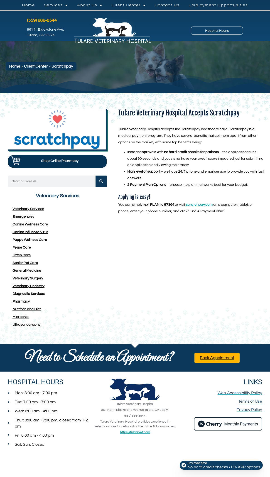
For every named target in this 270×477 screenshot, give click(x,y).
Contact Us (167, 5)
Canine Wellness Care (30, 225)
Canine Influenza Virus (30, 233)
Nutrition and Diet (26, 310)
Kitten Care (21, 256)
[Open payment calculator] (220, 464)
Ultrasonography (26, 326)
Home (28, 5)
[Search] (101, 182)
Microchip (20, 318)
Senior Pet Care (25, 264)
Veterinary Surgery (27, 279)
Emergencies (23, 218)
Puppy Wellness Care (29, 241)
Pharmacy (21, 303)
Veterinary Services (28, 210)
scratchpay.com (199, 206)
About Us (90, 5)
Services (56, 5)
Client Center (129, 5)
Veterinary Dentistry (28, 287)
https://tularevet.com (135, 433)
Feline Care (21, 249)
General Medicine (26, 272)
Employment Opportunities (218, 5)
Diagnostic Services (28, 295)
